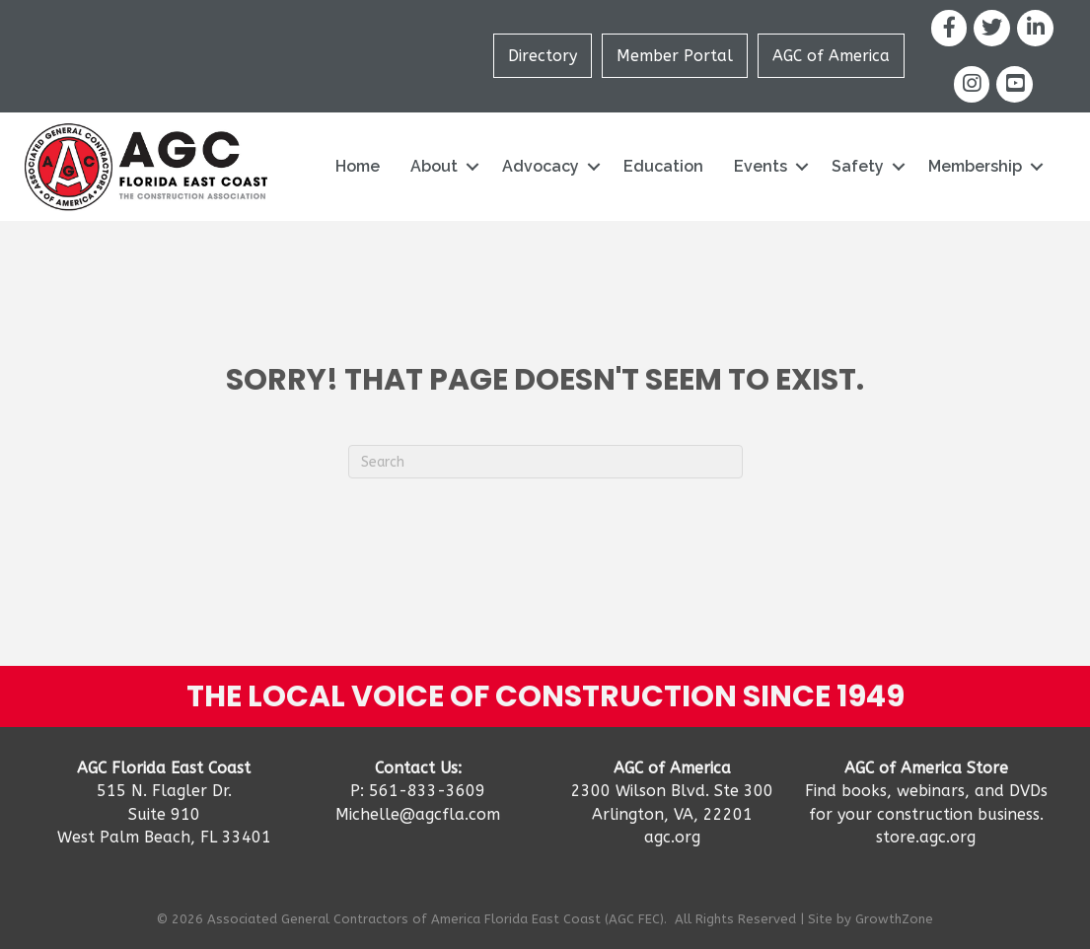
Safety (858, 166)
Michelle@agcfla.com (417, 814)
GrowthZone (894, 919)
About (434, 166)
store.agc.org (926, 837)
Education (663, 166)
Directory (542, 55)
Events (760, 166)
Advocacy (540, 166)
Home (357, 166)
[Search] (545, 461)
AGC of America (831, 55)
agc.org (672, 837)
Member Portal (675, 55)
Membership (975, 166)
